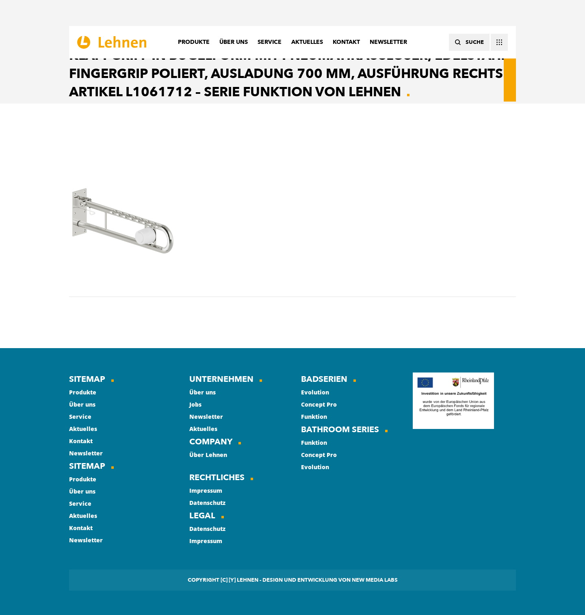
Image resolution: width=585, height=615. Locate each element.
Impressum (205, 490)
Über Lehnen (208, 455)
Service (80, 416)
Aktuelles (83, 429)
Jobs (195, 404)
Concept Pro (319, 404)
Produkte (82, 392)
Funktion (314, 416)
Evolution (315, 392)
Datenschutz (207, 503)
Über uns (82, 404)
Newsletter (86, 453)
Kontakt (81, 441)
